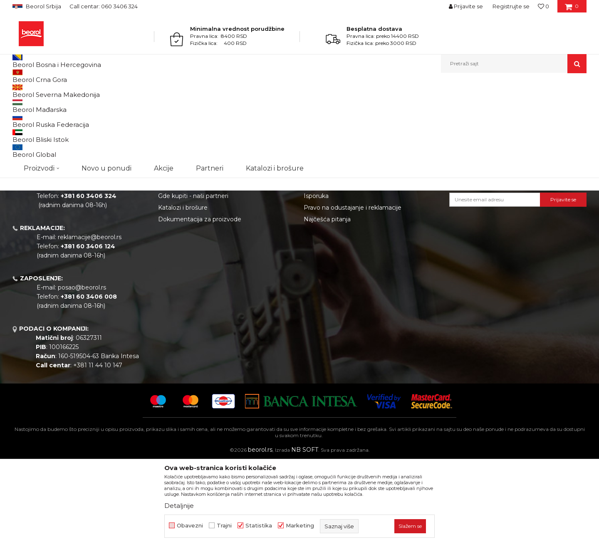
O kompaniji (175, 235)
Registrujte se (511, 6)
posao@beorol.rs (82, 373)
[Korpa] (572, 9)
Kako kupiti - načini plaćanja (343, 270)
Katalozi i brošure (183, 293)
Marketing (300, 525)
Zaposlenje (174, 270)
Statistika (258, 525)
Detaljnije (179, 506)
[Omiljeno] (543, 6)
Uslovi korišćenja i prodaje (340, 235)
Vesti (165, 258)
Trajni (224, 525)
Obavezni (190, 525)
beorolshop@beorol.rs (89, 272)
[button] (514, 63)
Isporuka (316, 281)
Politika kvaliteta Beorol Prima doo (208, 246)
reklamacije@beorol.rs (89, 323)
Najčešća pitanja (327, 305)
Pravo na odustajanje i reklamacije (352, 293)
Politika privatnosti (330, 258)
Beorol (20, 91)
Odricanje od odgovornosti (342, 246)
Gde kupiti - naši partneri (193, 281)
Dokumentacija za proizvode (199, 305)
